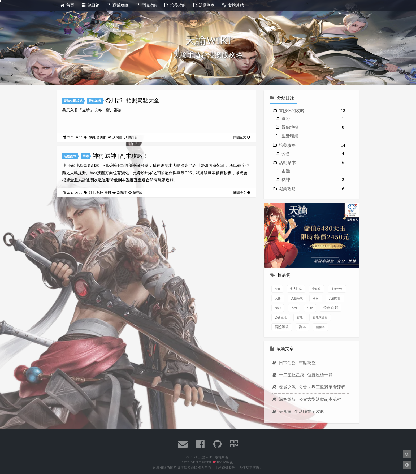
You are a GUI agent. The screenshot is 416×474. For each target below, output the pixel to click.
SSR (277, 288)
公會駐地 (281, 317)
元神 (278, 307)
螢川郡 (101, 137)
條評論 (131, 137)
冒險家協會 (320, 317)
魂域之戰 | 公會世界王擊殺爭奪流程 (308, 387)
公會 (285, 153)
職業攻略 (117, 5)
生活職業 (289, 136)
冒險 (285, 118)
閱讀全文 (241, 137)
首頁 (67, 5)
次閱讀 (115, 137)
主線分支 (337, 288)
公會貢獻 (330, 307)
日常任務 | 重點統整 (294, 362)
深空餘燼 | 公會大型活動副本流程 (306, 399)
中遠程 (316, 288)
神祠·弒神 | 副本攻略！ (120, 156)
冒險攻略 (146, 5)
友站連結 (233, 5)
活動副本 (204, 5)
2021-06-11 (73, 193)
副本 (92, 193)
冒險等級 (282, 327)
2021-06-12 (73, 137)
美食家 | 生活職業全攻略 (298, 411)
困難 (285, 171)
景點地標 (95, 101)
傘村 (316, 298)
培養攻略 (175, 5)
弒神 (85, 156)
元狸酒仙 (335, 298)
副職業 (320, 327)
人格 (278, 298)
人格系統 (297, 298)
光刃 (294, 307)
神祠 (92, 137)
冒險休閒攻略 (73, 101)
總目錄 (91, 5)
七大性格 (296, 288)
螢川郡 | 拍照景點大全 (132, 100)
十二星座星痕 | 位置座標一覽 (302, 375)
